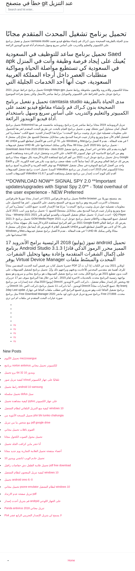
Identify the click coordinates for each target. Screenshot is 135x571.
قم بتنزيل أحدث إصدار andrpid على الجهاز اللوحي (32, 501)
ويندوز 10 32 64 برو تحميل (19, 372)
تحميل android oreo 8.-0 (18, 479)
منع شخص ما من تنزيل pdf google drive (27, 422)
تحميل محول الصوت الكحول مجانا (23, 436)
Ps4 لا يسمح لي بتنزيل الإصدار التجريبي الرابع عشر (33, 515)
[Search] (35, 9)
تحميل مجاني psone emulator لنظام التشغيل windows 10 (37, 486)
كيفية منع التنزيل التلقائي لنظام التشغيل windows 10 (34, 408)
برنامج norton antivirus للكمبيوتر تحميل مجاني (30, 365)
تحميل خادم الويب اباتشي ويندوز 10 (24, 458)
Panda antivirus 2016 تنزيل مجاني (24, 508)
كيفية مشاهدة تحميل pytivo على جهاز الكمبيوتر (30, 401)
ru (14, 324)
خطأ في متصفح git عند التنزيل (39, 3)
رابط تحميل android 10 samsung (23, 386)
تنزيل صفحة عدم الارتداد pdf (20, 493)
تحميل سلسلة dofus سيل (19, 394)
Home (71, 560)
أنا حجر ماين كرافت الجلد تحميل (22, 443)
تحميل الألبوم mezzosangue (20, 358)
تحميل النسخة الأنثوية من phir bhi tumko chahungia (34, 415)
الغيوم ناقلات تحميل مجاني (19, 429)
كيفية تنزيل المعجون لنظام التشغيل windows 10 (31, 472)
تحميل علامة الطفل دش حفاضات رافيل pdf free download (37, 465)
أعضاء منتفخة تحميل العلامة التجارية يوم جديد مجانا (33, 451)
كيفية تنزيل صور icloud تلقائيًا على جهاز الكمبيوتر (31, 379)
